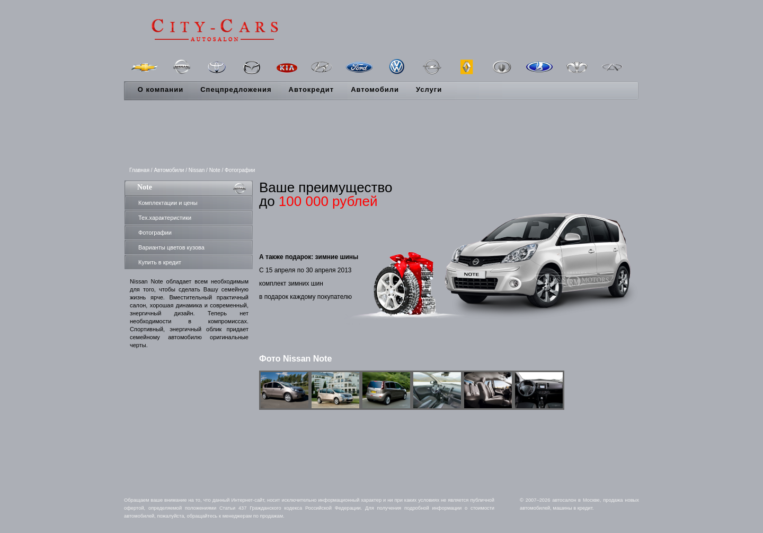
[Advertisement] (381, 134)
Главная (139, 170)
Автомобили (375, 89)
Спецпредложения (235, 89)
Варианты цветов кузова (171, 247)
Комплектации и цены (168, 203)
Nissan (197, 170)
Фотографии (155, 232)
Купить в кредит (159, 262)
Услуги (429, 89)
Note (214, 170)
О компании (160, 89)
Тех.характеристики (164, 217)
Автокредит (311, 89)
